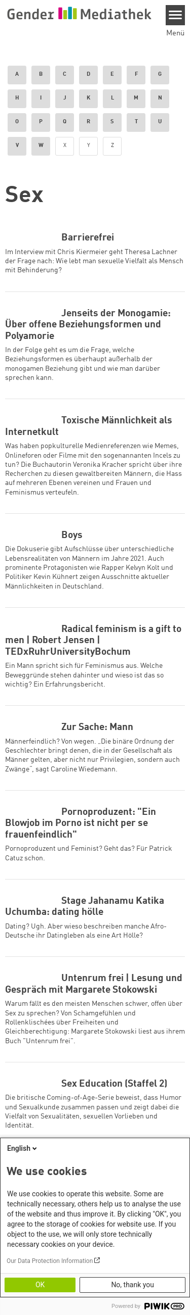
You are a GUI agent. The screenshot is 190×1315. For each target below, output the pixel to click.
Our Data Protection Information (50, 1260)
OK (40, 1285)
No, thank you (132, 1285)
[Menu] (175, 15)
